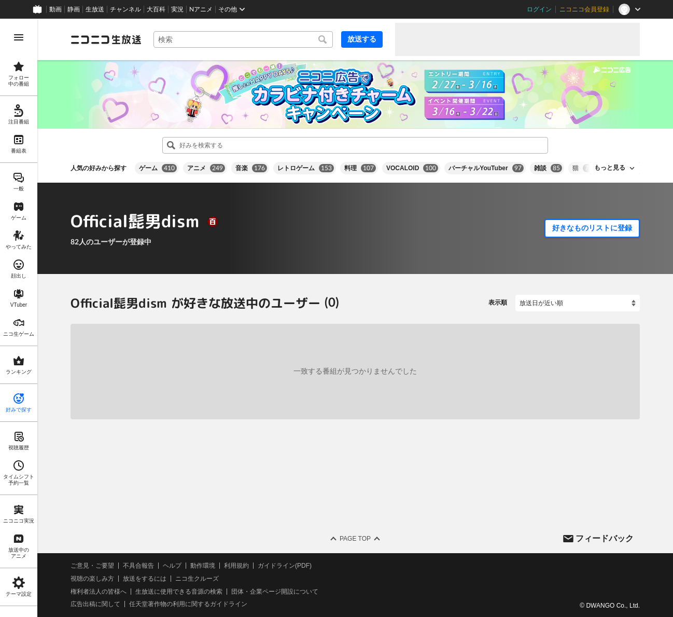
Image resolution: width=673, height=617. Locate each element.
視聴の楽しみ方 (92, 578)
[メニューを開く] (18, 37)
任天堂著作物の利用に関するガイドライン (188, 604)
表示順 (497, 302)
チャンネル (125, 9)
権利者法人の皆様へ (99, 591)
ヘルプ (172, 566)
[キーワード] (243, 39)
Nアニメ (201, 9)
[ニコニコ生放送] (106, 39)
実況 (177, 9)
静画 (73, 9)
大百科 (156, 9)
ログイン (539, 9)
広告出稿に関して (95, 604)
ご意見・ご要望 (92, 565)
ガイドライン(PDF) (285, 566)
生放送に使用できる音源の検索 (178, 591)
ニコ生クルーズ (197, 578)
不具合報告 (138, 566)
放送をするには (144, 578)
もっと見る (609, 167)
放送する (361, 39)
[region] (18, 318)
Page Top (355, 538)
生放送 (95, 9)
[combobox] (243, 39)
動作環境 (202, 566)
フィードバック (605, 537)
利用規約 (236, 566)
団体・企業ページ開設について (274, 591)
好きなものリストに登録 (592, 228)
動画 (55, 9)
